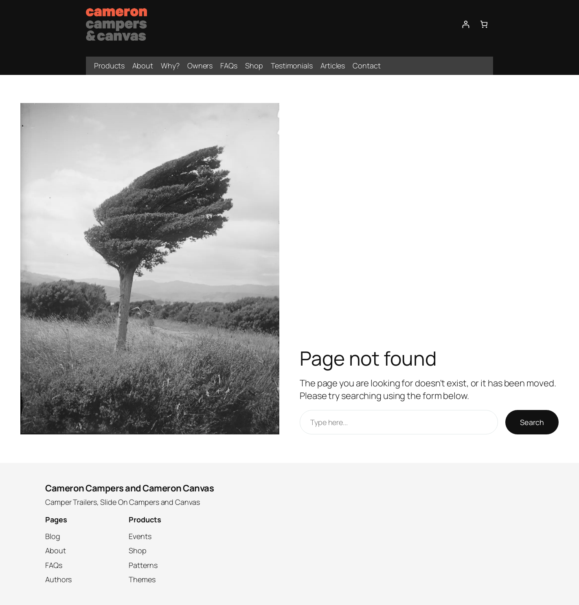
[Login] (465, 24)
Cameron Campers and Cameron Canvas (129, 488)
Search (532, 422)
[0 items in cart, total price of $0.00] (484, 24)
